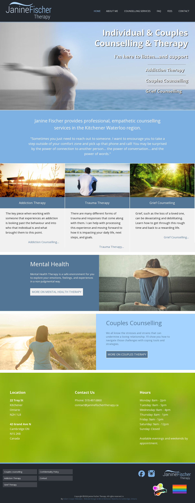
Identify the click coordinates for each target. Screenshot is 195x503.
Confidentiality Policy (49, 471)
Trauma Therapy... (111, 247)
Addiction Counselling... (43, 242)
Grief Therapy (10, 484)
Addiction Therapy (12, 478)
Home (97, 11)
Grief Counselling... (176, 237)
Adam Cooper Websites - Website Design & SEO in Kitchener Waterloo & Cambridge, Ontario (100, 499)
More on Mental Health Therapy (56, 292)
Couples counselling (13, 471)
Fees (169, 11)
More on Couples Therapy (127, 354)
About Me (112, 11)
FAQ (159, 11)
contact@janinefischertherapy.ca (96, 405)
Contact (184, 11)
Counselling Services (137, 11)
